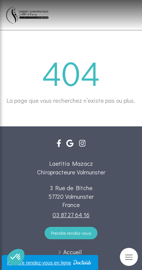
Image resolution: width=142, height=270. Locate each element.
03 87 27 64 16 (71, 215)
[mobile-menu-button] (129, 257)
